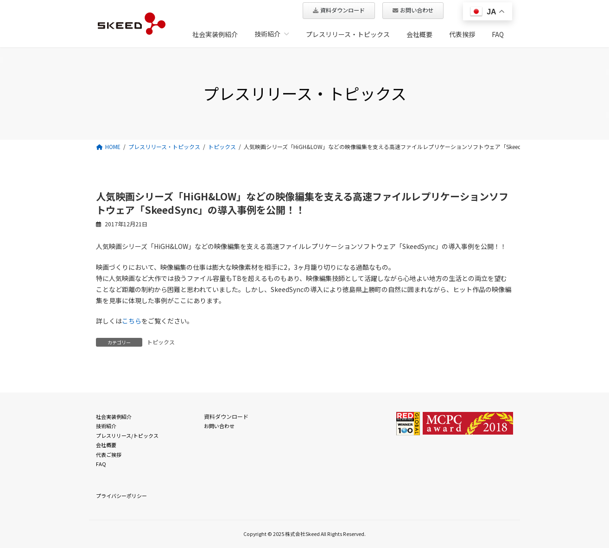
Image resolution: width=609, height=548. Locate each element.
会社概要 (106, 444)
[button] (339, 10)
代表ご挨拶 (108, 454)
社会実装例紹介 (114, 416)
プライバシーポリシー (121, 495)
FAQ (101, 463)
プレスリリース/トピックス (127, 435)
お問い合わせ (219, 426)
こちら (131, 320)
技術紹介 (106, 426)
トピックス (161, 342)
